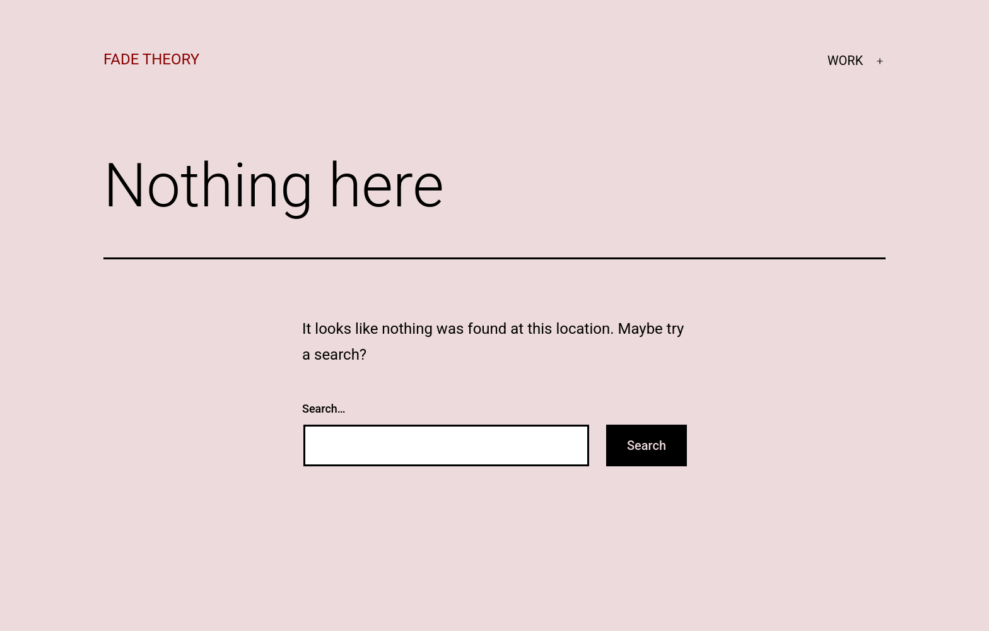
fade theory (151, 59)
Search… (324, 408)
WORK (845, 60)
